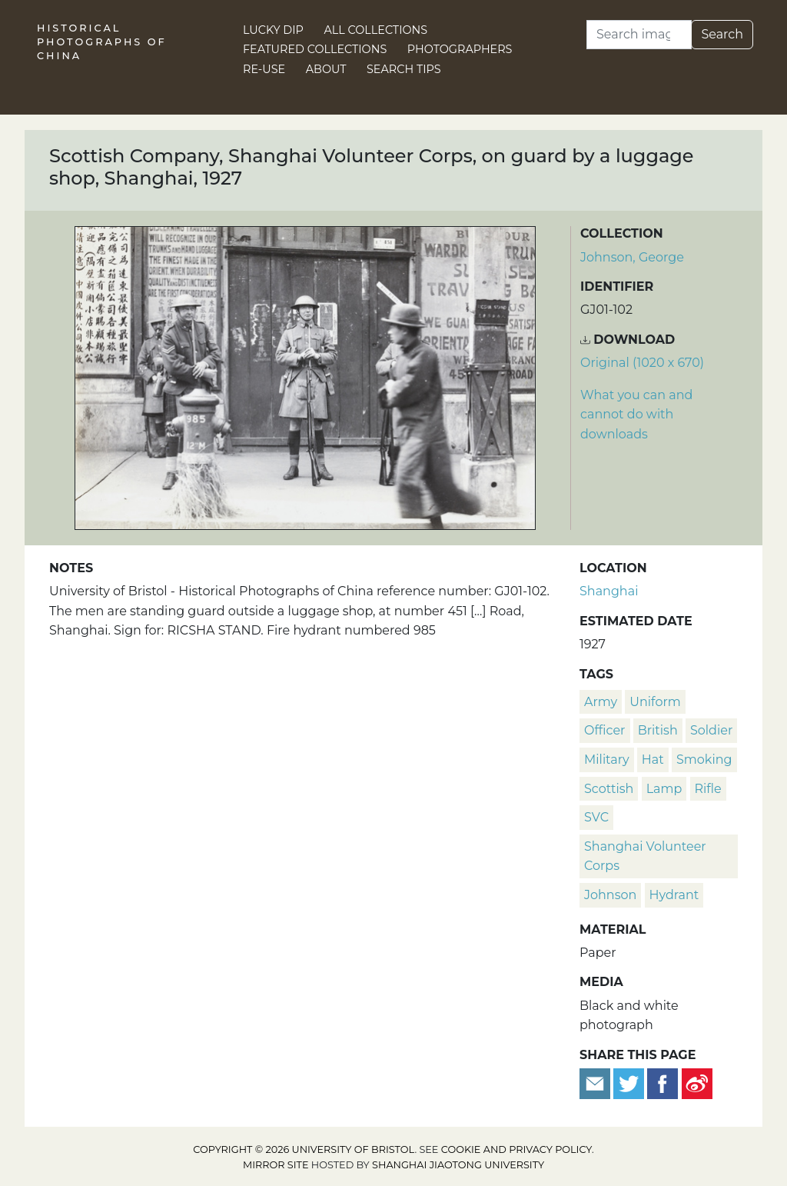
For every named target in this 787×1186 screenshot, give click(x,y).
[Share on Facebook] (662, 1082)
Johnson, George (632, 257)
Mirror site (276, 1165)
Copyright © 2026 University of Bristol (303, 1149)
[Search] (639, 34)
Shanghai (608, 591)
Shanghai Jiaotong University (458, 1165)
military (606, 759)
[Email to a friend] (596, 1082)
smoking (704, 759)
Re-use (264, 69)
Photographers (460, 49)
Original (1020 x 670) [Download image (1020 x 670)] (642, 362)
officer (605, 730)
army (600, 702)
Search (722, 34)
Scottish (608, 788)
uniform (654, 702)
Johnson (610, 895)
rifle (708, 788)
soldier (711, 730)
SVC (596, 817)
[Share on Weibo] (697, 1082)
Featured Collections (315, 49)
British (658, 730)
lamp (664, 788)
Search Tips (404, 69)
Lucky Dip (273, 30)
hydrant (674, 895)
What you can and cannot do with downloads (636, 414)
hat (653, 759)
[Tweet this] (630, 1082)
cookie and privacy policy (516, 1149)
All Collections (376, 30)
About (326, 69)
